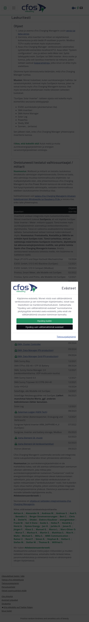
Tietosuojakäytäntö (66, 336)
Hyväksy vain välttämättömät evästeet (44, 327)
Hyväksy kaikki (44, 320)
